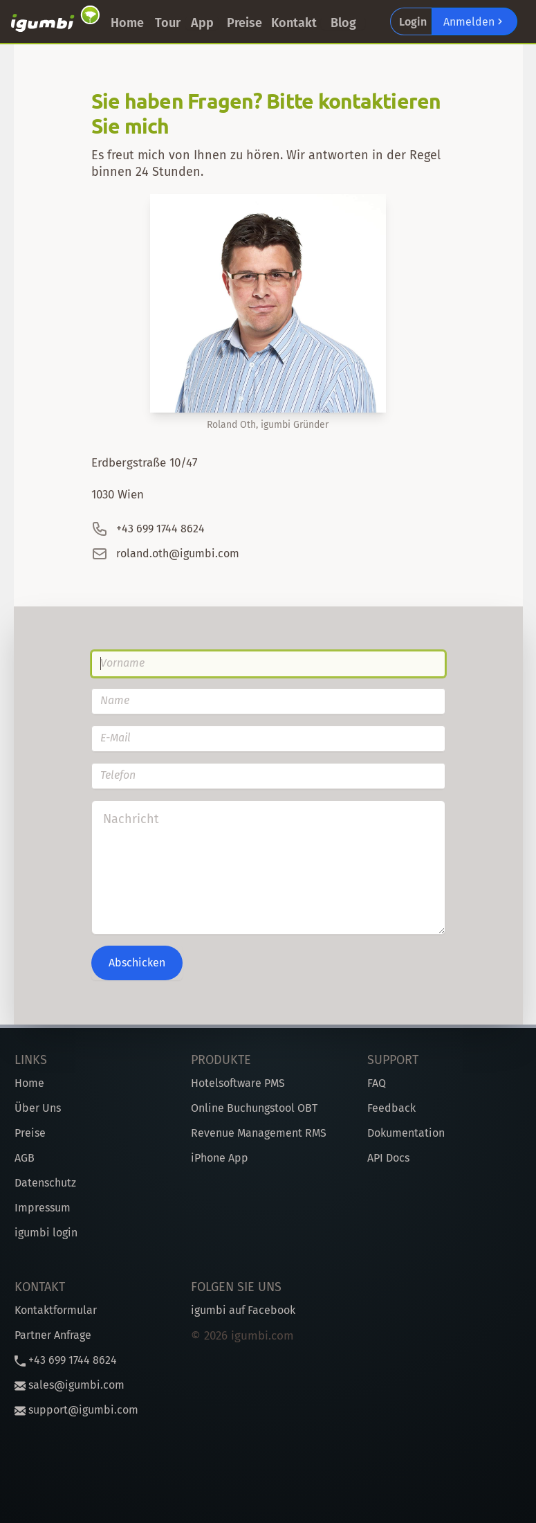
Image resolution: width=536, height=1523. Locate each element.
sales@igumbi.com (69, 1384)
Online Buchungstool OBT (254, 1108)
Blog (343, 22)
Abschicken (137, 962)
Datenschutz (45, 1182)
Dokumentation (406, 1132)
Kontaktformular (56, 1310)
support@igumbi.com (76, 1409)
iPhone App (219, 1157)
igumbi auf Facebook (243, 1310)
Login (413, 21)
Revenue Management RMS (258, 1132)
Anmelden (474, 21)
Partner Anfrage (53, 1335)
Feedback (391, 1108)
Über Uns (38, 1108)
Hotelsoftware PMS (238, 1083)
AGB (25, 1157)
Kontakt (294, 22)
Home (127, 22)
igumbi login (46, 1232)
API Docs (388, 1157)
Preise (244, 22)
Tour (168, 22)
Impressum (43, 1207)
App (202, 22)
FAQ (376, 1083)
